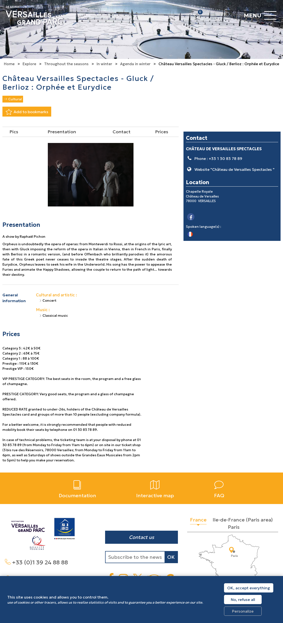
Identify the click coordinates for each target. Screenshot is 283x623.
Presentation (62, 131)
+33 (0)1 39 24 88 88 (40, 562)
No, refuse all (243, 599)
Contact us (141, 537)
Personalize (243, 611)
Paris (234, 527)
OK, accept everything (248, 587)
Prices (161, 131)
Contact (122, 131)
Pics (13, 131)
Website (234, 169)
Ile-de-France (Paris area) (243, 520)
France (198, 520)
